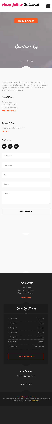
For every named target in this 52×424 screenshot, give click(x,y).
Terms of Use (20, 397)
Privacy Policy (31, 397)
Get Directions (9, 111)
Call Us (5, 131)
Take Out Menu (26, 384)
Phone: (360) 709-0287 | (26, 376)
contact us (35, 400)
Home (21, 61)
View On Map (26, 297)
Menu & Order (26, 20)
